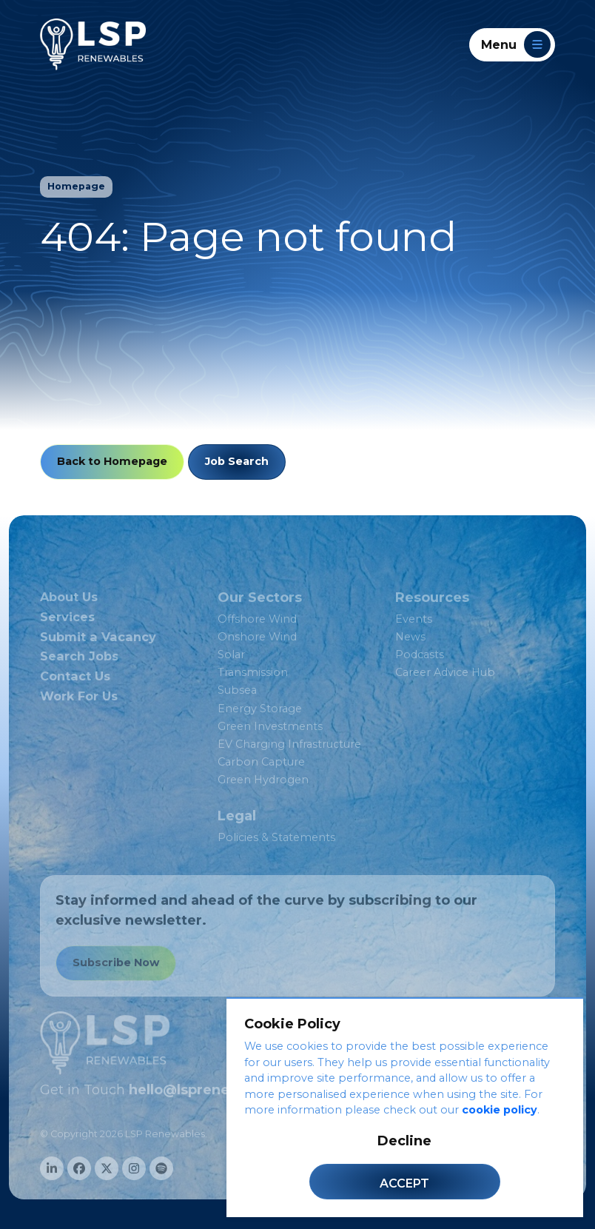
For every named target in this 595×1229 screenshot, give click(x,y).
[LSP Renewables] (93, 38)
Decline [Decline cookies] (404, 1141)
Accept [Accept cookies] (404, 1183)
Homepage (76, 186)
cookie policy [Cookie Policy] (499, 1109)
